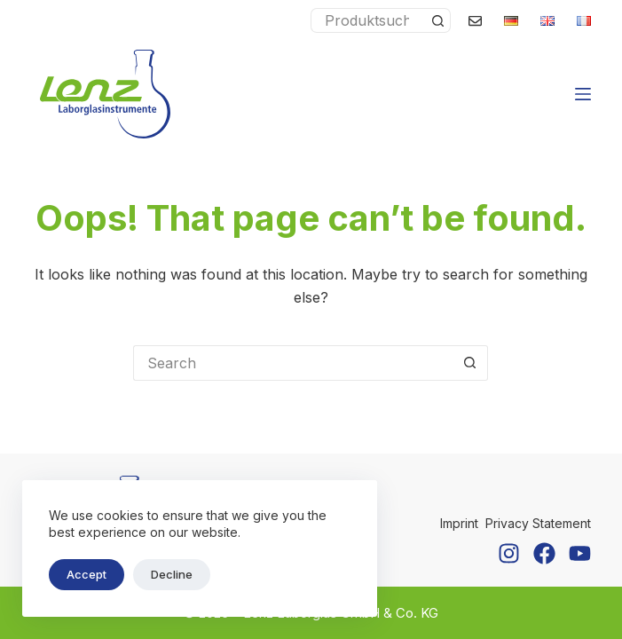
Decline (172, 574)
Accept (86, 574)
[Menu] (583, 94)
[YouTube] (580, 553)
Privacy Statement (538, 523)
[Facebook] (544, 553)
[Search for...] (368, 20)
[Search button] (438, 20)
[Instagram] (509, 553)
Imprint (459, 523)
